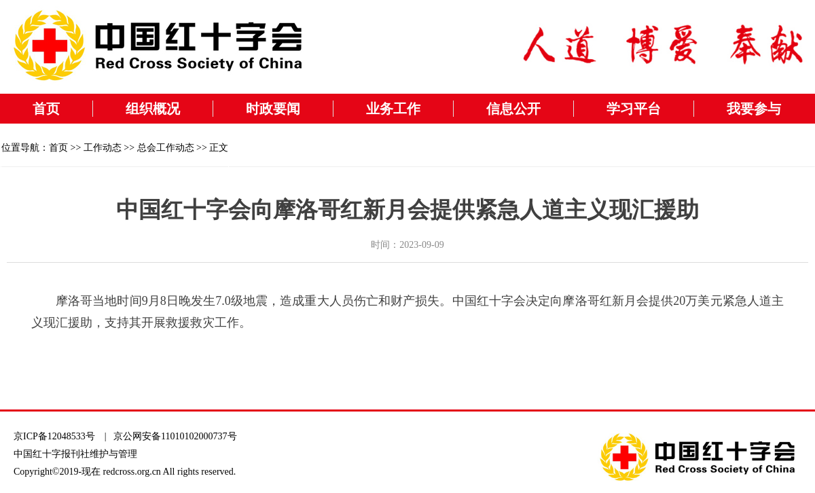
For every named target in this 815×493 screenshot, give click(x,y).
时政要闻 (273, 108)
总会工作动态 (165, 148)
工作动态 (103, 148)
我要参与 (754, 108)
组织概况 (153, 108)
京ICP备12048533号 (54, 436)
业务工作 (393, 108)
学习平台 (633, 108)
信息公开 (513, 108)
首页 (46, 108)
